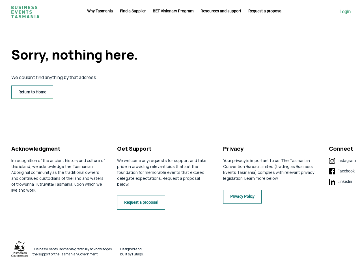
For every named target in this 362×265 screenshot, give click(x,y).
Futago (137, 255)
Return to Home (32, 92)
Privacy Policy (244, 198)
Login (345, 11)
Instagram (342, 161)
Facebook (342, 171)
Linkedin (340, 182)
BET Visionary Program (173, 11)
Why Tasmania (100, 11)
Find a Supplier (133, 11)
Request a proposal (265, 11)
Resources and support (221, 11)
